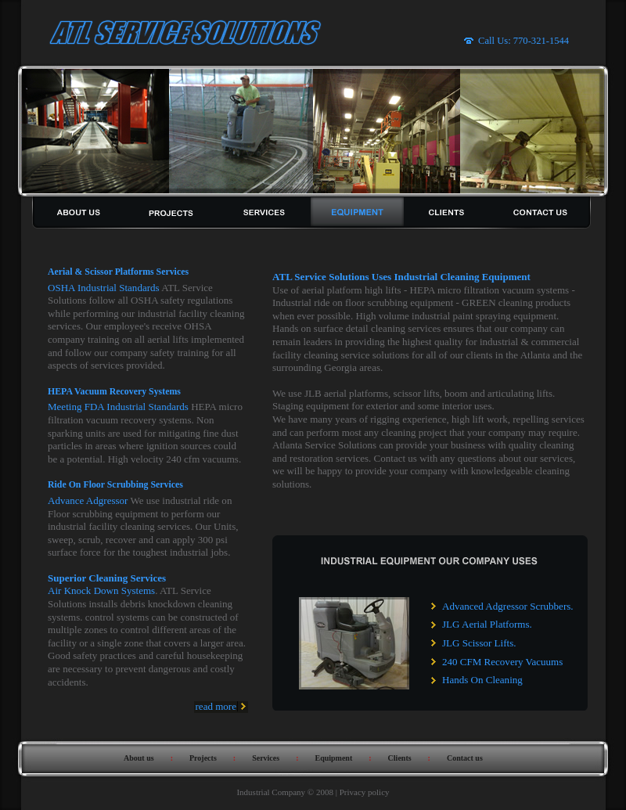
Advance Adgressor (88, 500)
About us (139, 758)
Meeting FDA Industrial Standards (118, 406)
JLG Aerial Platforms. (487, 624)
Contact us (465, 758)
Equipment (333, 758)
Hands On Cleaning (482, 680)
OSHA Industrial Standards (104, 287)
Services (265, 758)
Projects (203, 758)
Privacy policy (365, 792)
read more (216, 706)
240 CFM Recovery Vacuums (502, 662)
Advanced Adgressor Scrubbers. (508, 606)
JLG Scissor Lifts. (479, 643)
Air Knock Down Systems (101, 590)
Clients (400, 758)
